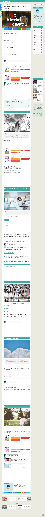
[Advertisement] (17, 92)
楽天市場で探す (25, 69)
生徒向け (35, 44)
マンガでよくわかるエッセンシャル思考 (16, 156)
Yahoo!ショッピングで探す (15, 71)
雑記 (34, 28)
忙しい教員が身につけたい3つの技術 (10, 104)
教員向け (10, 4)
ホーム (5, 4)
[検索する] (41, 4)
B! (14, 492)
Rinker (13, 157)
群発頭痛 (35, 35)
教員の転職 (34, 37)
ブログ (34, 47)
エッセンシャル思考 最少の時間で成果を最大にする (18, 66)
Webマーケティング (36, 39)
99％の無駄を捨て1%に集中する (9, 105)
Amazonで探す (15, 69)
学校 (7, 4)
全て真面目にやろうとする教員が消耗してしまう (12, 101)
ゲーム (34, 49)
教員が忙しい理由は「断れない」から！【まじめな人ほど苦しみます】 (15, 102)
